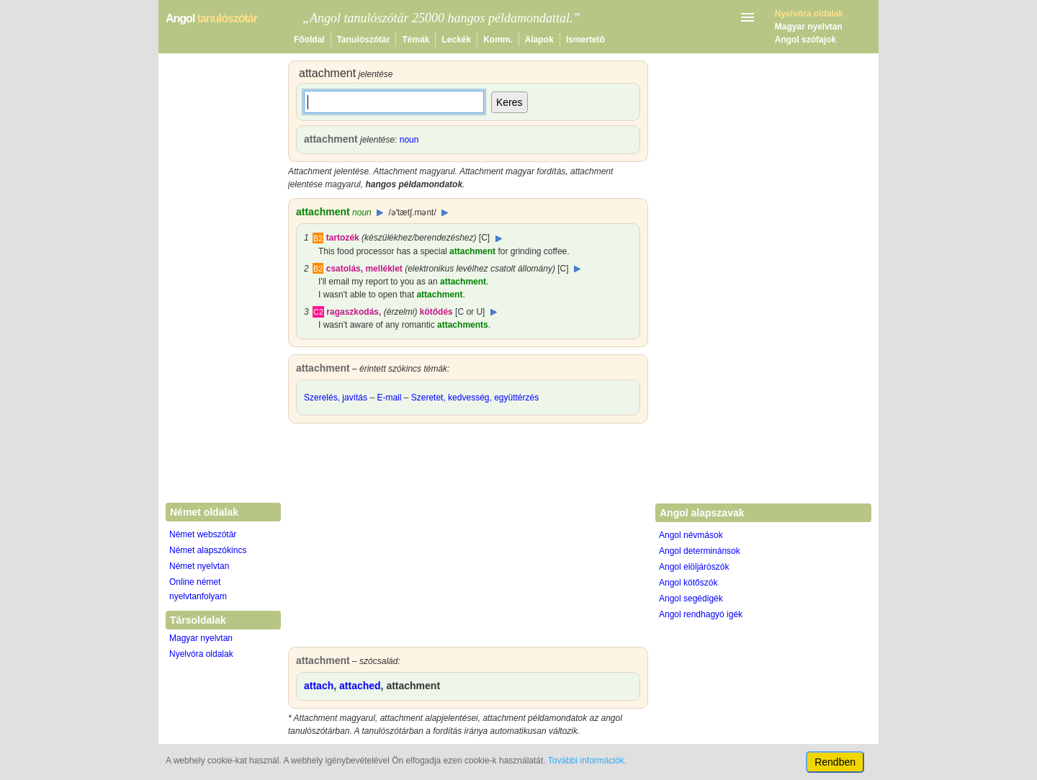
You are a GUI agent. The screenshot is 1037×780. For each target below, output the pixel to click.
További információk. (587, 761)
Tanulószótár (363, 40)
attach (318, 685)
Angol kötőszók (688, 583)
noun (409, 140)
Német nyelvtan (199, 566)
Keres (509, 102)
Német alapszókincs (207, 550)
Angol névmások (691, 535)
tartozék (342, 238)
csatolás (343, 269)
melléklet (383, 269)
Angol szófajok (805, 40)
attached (360, 685)
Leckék (456, 40)
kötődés (436, 312)
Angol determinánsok (699, 551)
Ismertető (585, 40)
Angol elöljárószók (694, 567)
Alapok (539, 40)
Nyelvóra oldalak (201, 654)
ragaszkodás (352, 312)
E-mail (389, 398)
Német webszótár (202, 534)
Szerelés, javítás (335, 398)
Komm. (498, 40)
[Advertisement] (468, 539)
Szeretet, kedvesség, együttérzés (475, 398)
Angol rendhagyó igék (700, 614)
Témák (415, 40)
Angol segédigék (691, 598)
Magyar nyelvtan (809, 27)
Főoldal (309, 40)
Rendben (835, 762)
